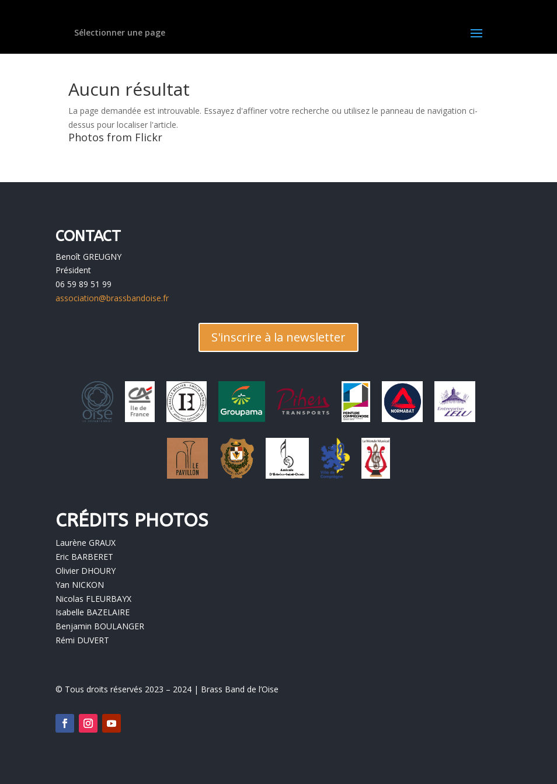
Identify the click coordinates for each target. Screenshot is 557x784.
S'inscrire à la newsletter (278, 337)
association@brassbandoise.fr (112, 298)
